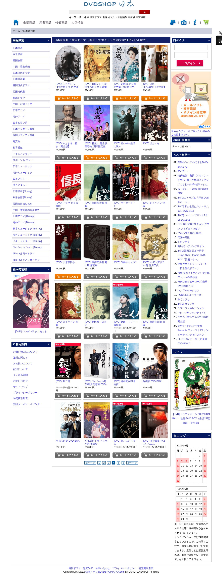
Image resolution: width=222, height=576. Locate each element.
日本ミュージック (22, 166)
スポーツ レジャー (23, 160)
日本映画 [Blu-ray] (22, 191)
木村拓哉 (122, 17)
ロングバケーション (188, 290)
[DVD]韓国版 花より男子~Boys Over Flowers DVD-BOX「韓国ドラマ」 (192, 255)
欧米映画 (18, 54)
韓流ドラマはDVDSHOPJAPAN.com (105, 571)
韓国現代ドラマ (21, 85)
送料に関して (20, 357)
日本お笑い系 (20, 122)
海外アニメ (19, 116)
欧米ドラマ (19, 97)
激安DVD (88, 568)
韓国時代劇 (19, 91)
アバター (182, 171)
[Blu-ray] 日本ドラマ (24, 253)
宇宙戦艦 (140, 17)
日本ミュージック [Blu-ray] (27, 228)
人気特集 (78, 22)
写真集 (16, 141)
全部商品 (29, 22)
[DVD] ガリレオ (186, 303)
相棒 (86, 17)
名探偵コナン (109, 17)
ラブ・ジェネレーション (191, 308)
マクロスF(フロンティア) (191, 312)
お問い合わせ (20, 381)
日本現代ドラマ (21, 73)
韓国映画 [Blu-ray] (22, 203)
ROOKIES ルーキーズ (189, 295)
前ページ (90, 462)
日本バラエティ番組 (24, 129)
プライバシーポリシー (25, 392)
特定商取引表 (20, 398)
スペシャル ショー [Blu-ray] (27, 247)
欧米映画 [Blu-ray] (22, 197)
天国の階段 (184, 237)
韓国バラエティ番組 (24, 135)
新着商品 (45, 22)
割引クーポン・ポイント (26, 404)
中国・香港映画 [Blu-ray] (26, 210)
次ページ (132, 462)
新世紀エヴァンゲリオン (191, 246)
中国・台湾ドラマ (22, 104)
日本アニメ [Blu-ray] (24, 216)
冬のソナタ (184, 241)
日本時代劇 (29, 31)
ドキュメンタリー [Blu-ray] (27, 241)
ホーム (16, 31)
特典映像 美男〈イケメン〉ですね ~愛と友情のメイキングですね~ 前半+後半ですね (193, 180)
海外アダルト (20, 185)
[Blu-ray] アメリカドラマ (26, 259)
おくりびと (184, 299)
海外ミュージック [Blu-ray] (27, 234)
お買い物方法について (25, 351)
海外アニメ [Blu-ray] (24, 222)
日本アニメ (19, 110)
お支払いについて (23, 363)
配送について (20, 369)
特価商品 (61, 22)
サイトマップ (20, 386)
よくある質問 (20, 375)
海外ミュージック (22, 172)
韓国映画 (18, 60)
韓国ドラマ (96, 17)
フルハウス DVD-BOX (189, 233)
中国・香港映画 (21, 66)
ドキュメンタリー (22, 153)
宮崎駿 (131, 17)
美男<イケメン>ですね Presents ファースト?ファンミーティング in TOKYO (193, 330)
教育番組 (18, 147)
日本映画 (18, 48)
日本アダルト (20, 178)
